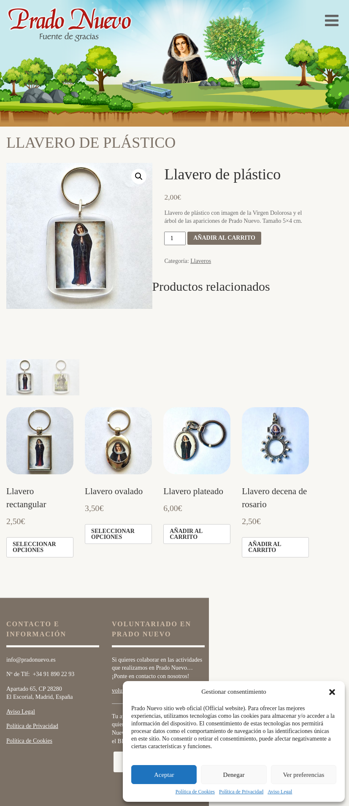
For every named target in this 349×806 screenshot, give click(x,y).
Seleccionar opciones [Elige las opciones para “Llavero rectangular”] (34, 497)
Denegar (234, 774)
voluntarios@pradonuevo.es (145, 640)
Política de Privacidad (241, 792)
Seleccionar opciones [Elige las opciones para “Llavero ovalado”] (113, 483)
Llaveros (200, 261)
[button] (332, 692)
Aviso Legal (280, 792)
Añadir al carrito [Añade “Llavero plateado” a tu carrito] (186, 483)
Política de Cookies (195, 792)
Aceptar (164, 774)
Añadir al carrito (224, 238)
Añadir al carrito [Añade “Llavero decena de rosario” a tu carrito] (264, 497)
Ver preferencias (303, 774)
